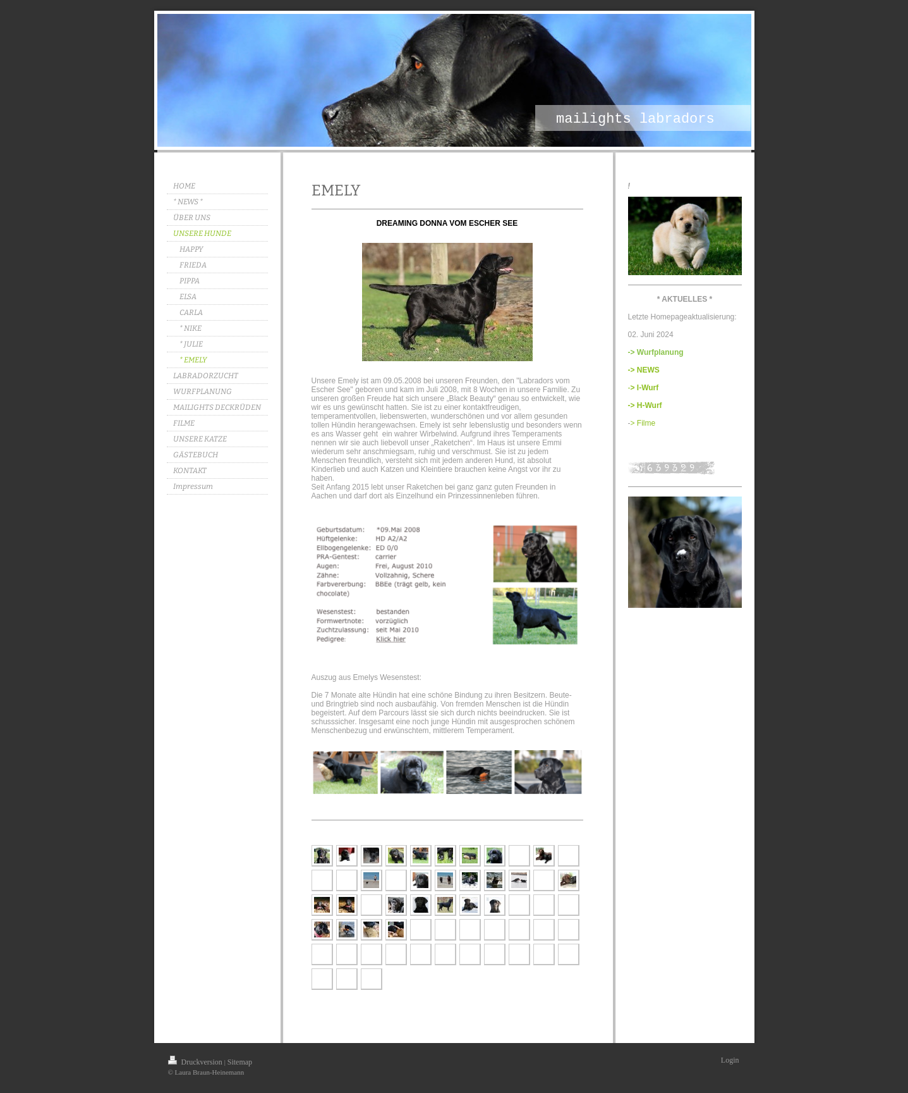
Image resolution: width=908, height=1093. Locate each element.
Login (730, 1060)
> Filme (643, 423)
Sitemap (239, 1062)
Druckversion (196, 1062)
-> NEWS (644, 370)
